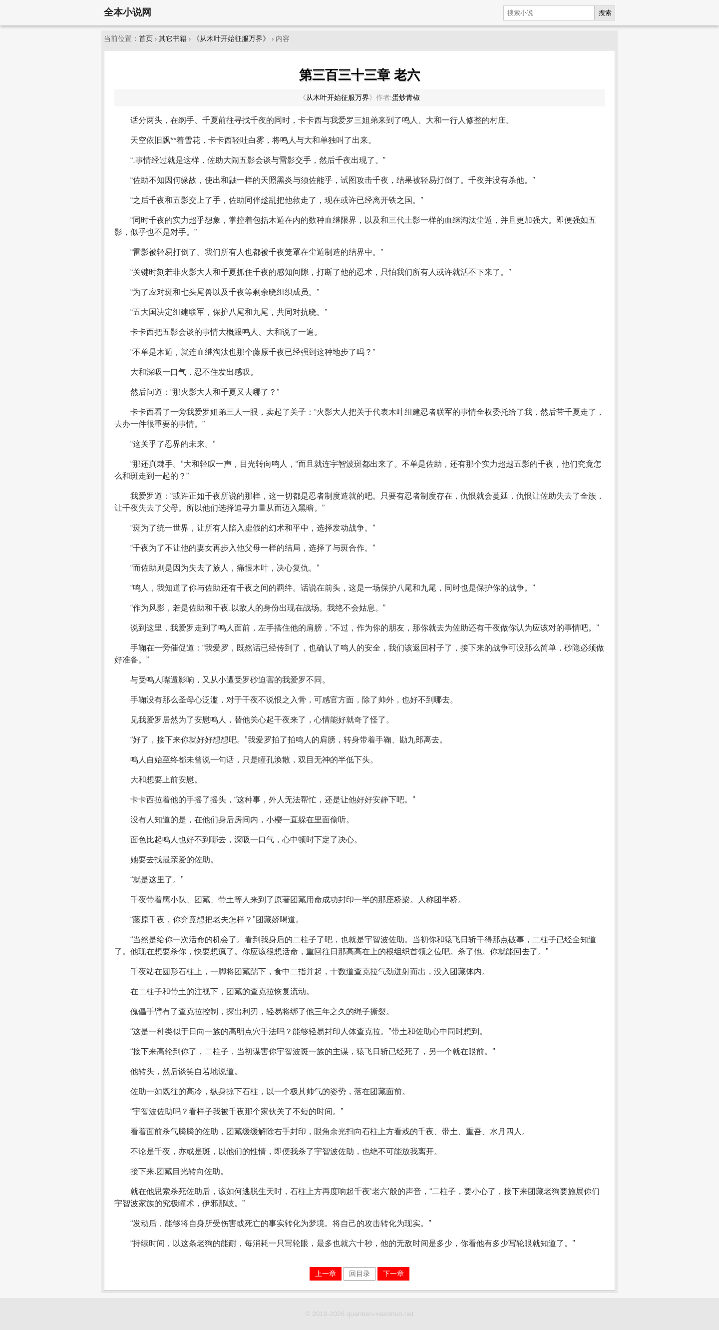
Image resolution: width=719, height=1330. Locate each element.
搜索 (605, 12)
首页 (146, 38)
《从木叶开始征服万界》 (231, 38)
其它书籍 (173, 38)
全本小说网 (127, 12)
